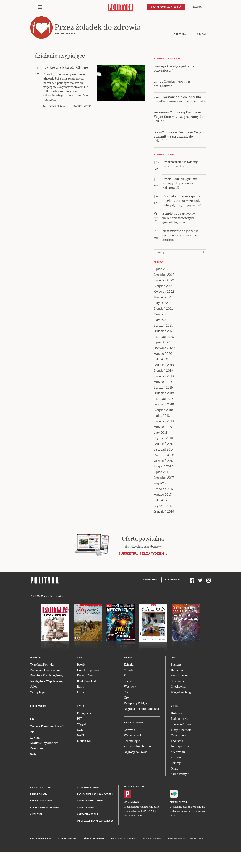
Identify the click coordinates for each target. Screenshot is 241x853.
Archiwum (178, 752)
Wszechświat (132, 735)
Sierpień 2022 (163, 286)
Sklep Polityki (180, 774)
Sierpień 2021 (163, 309)
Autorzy (176, 757)
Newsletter (150, 579)
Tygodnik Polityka (42, 664)
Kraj (32, 719)
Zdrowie (129, 729)
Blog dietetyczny (83, 106)
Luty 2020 (161, 359)
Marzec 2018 (163, 427)
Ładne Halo (131, 838)
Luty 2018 (161, 433)
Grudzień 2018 (164, 393)
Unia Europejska (88, 670)
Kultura (128, 657)
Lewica (35, 737)
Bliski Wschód (86, 681)
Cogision (122, 838)
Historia (176, 713)
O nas (174, 768)
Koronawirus (38, 706)
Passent (176, 664)
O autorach (180, 34)
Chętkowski (178, 686)
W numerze (36, 657)
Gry (126, 697)
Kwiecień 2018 (164, 421)
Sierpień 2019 (163, 371)
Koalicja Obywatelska (44, 743)
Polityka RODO (85, 807)
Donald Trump (86, 675)
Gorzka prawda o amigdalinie (172, 83)
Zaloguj (198, 7)
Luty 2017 (160, 500)
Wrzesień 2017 (164, 461)
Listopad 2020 (164, 337)
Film (127, 675)
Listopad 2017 (163, 449)
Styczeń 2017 (163, 506)
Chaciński (177, 681)
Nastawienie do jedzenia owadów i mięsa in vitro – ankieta (179, 98)
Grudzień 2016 (164, 512)
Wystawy (130, 686)
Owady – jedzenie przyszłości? (174, 68)
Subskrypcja (172, 579)
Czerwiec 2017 (164, 478)
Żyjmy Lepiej (38, 692)
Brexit (81, 664)
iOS (125, 802)
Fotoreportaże (180, 746)
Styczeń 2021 (163, 325)
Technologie (132, 741)
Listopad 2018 (164, 399)
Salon (33, 686)
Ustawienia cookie (87, 814)
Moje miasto (179, 735)
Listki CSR (84, 741)
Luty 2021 (160, 320)
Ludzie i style (179, 718)
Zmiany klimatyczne (137, 746)
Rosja (80, 686)
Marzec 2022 (163, 297)
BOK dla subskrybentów (44, 807)
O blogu (202, 34)
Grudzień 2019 (164, 365)
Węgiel (81, 724)
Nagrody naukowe (135, 752)
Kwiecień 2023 (164, 280)
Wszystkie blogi (181, 692)
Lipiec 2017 (162, 472)
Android (134, 802)
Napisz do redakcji (41, 801)
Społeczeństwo (181, 724)
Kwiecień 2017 (164, 489)
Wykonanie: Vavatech (152, 838)
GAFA (81, 735)
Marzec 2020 (163, 354)
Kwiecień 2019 (164, 376)
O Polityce (36, 814)
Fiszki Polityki (178, 802)
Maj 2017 (160, 483)
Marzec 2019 (163, 382)
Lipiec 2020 (162, 342)
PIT (79, 718)
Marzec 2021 (163, 314)
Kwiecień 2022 (164, 292)
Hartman (177, 670)
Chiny (81, 692)
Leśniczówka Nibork (93, 838)
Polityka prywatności (90, 801)
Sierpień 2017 (163, 466)
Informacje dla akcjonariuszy (95, 821)
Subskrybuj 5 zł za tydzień (141, 553)
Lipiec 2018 (162, 416)
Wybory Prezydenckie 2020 (48, 726)
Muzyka (129, 670)
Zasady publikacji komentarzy (95, 794)
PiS (32, 732)
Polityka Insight (67, 838)
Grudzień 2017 (164, 444)
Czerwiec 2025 (164, 275)
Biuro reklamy (38, 794)
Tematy (176, 763)
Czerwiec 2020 (164, 348)
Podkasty (177, 741)
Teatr (127, 692)
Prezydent (37, 748)
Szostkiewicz (179, 675)
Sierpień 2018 (163, 410)
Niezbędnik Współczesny (46, 681)
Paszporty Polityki (136, 703)
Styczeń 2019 (163, 387)
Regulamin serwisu (88, 787)
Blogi (174, 657)
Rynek (80, 706)
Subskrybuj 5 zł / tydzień (166, 7)
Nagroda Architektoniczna (141, 708)
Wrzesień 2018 (164, 404)
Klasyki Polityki (181, 729)
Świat (80, 657)
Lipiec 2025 (162, 269)
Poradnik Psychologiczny (46, 675)
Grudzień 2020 (164, 331)
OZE (80, 729)
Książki (129, 664)
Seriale (128, 681)
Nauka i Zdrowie (133, 722)
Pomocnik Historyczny (45, 670)
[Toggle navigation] (40, 7)
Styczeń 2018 (163, 438)
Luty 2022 (161, 303)
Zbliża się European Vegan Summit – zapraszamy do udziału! (178, 116)
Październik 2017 (165, 455)
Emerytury (84, 713)
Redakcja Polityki (40, 787)
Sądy (33, 754)
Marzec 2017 (163, 495)
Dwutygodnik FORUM (41, 838)
